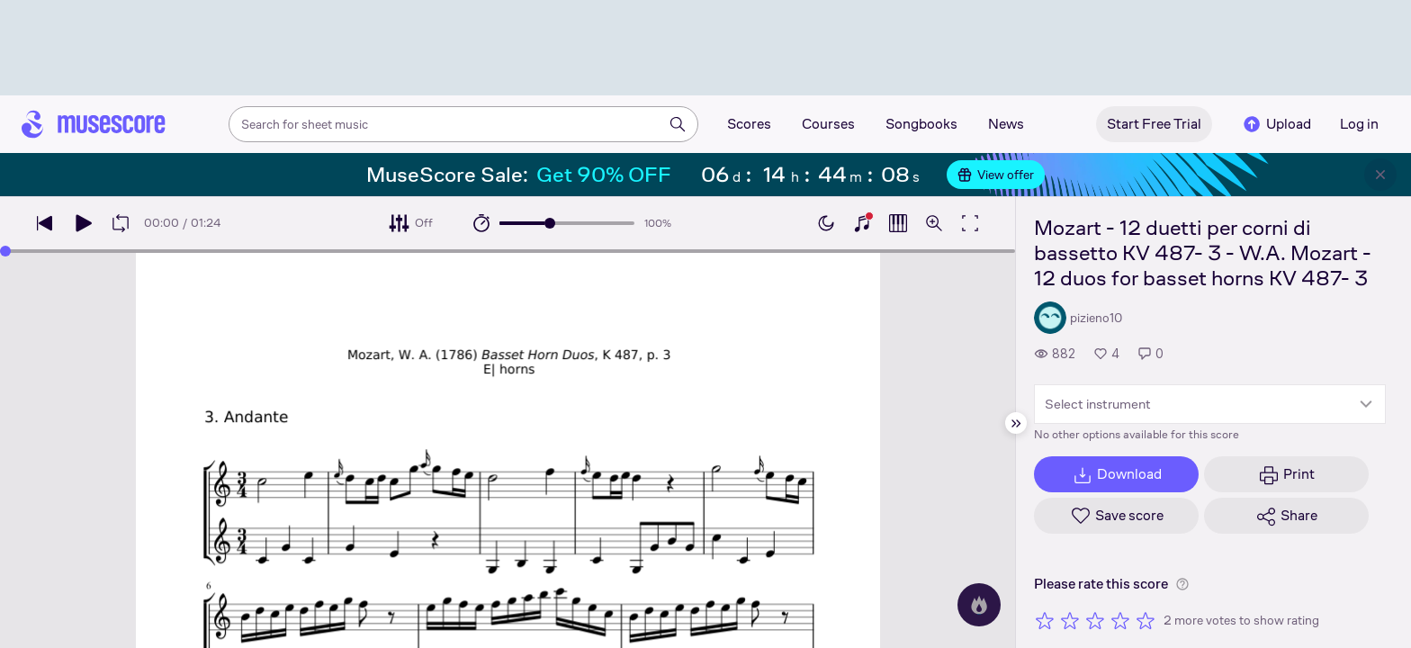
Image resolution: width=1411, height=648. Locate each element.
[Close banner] (1380, 174)
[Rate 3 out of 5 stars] (1095, 620)
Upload (1276, 124)
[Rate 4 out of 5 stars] (1120, 620)
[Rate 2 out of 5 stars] (1070, 620)
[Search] (677, 124)
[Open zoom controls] (934, 223)
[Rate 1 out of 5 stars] (1045, 620)
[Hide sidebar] (1016, 423)
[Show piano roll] (898, 223)
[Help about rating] (1182, 584)
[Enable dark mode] (826, 223)
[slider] (549, 223)
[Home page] (94, 124)
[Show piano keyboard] (862, 223)
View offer (995, 174)
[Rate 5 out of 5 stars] (1145, 620)
